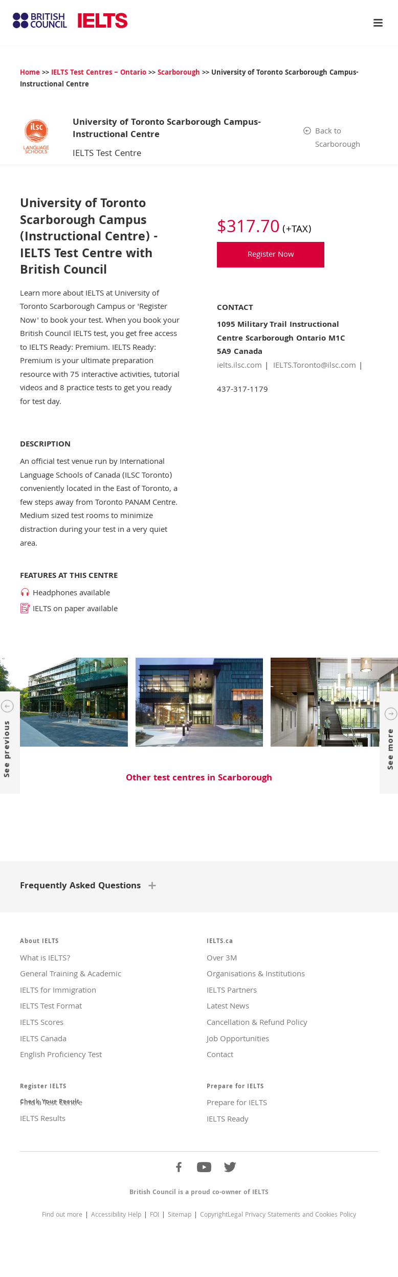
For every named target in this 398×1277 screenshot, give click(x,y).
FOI (154, 1213)
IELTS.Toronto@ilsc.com (314, 366)
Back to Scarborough (337, 138)
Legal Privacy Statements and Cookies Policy (292, 1213)
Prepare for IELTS (237, 1102)
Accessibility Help (116, 1213)
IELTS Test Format (51, 1005)
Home (30, 73)
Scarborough (179, 73)
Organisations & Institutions (256, 973)
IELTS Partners (232, 989)
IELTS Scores (41, 1021)
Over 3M (222, 957)
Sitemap (179, 1213)
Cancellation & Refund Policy (257, 1021)
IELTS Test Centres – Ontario (98, 73)
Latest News (228, 1005)
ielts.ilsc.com (239, 366)
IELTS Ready (228, 1118)
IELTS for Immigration (58, 989)
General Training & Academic (70, 973)
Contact (220, 1054)
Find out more (62, 1213)
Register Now (271, 255)
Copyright (214, 1213)
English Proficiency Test (61, 1054)
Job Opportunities (238, 1038)
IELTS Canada (43, 1038)
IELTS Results (42, 1118)
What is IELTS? (45, 957)
